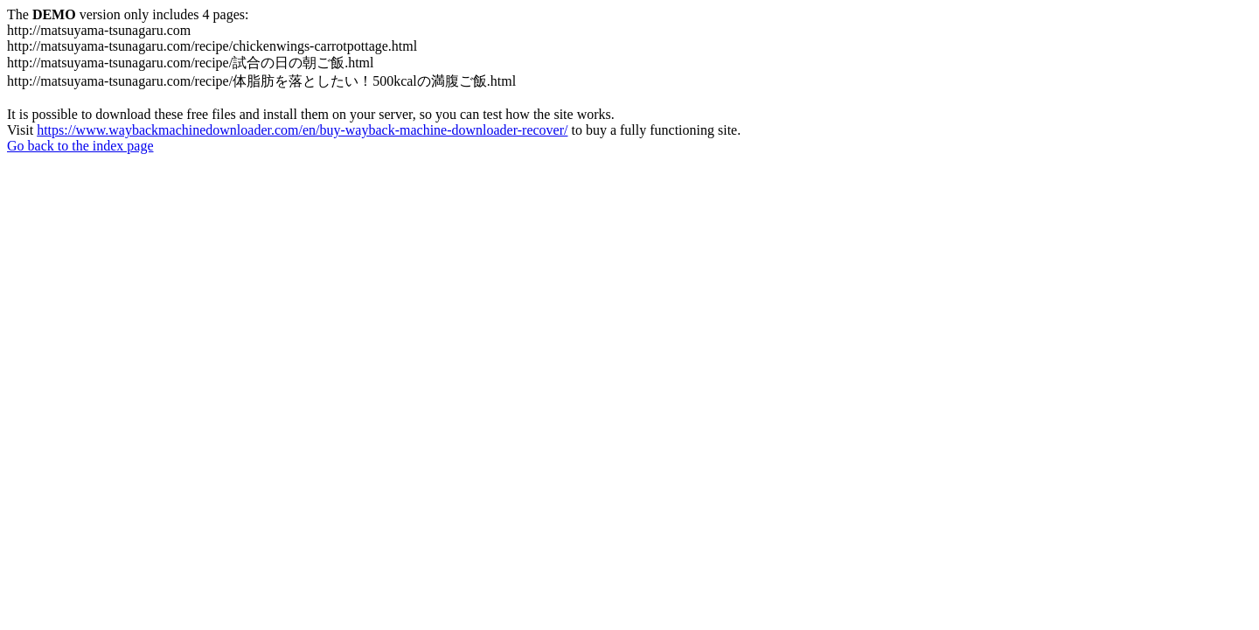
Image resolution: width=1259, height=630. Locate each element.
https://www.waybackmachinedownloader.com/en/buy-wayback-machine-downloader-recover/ (302, 129)
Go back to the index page (80, 145)
